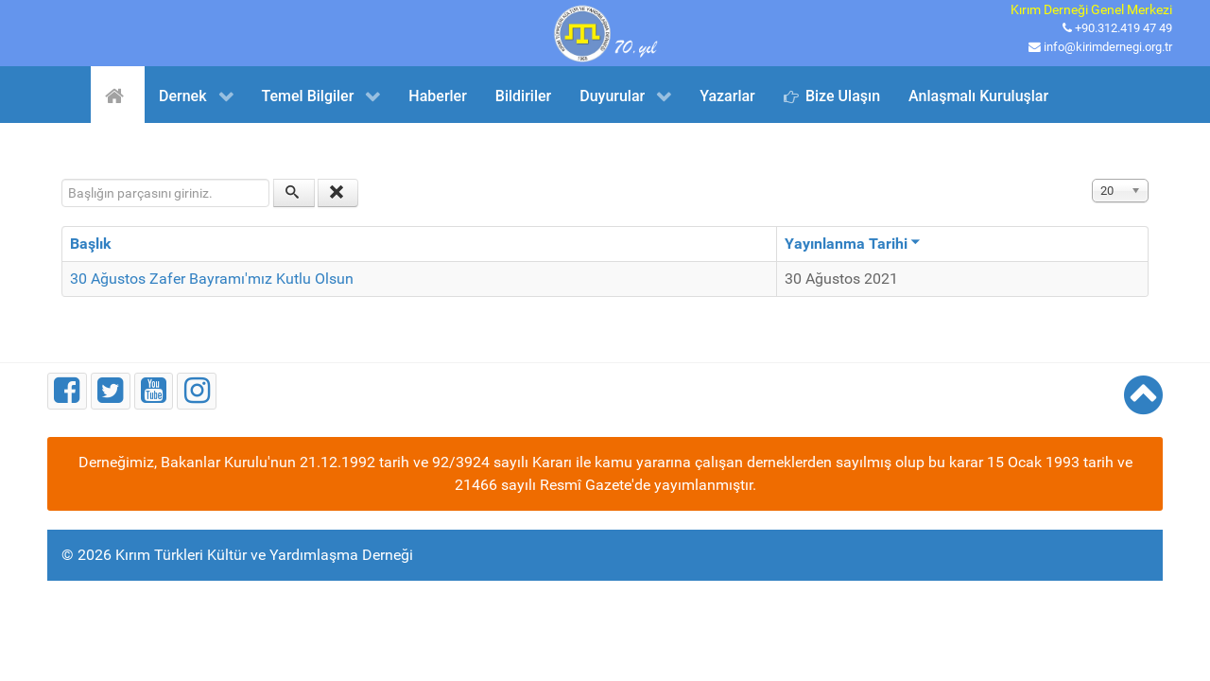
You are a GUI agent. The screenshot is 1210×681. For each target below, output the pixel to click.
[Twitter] (110, 391)
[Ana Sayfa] (118, 94)
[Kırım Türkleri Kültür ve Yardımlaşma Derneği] (605, 32)
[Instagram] (196, 391)
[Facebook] (67, 391)
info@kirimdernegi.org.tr (1108, 47)
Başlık (91, 244)
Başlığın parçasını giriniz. (61, 179)
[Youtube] (154, 391)
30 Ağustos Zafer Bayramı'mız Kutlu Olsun (212, 279)
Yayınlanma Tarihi (853, 244)
